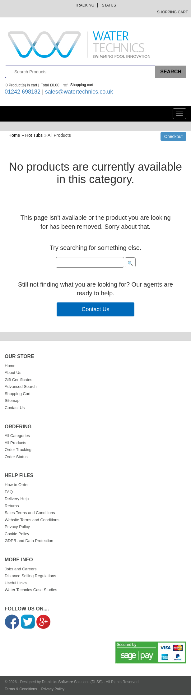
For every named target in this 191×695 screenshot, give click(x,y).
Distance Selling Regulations (30, 575)
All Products (15, 442)
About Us (13, 372)
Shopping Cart (172, 12)
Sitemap (12, 400)
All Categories (17, 435)
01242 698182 (22, 92)
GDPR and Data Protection (29, 540)
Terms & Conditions (21, 689)
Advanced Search (21, 386)
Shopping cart (81, 85)
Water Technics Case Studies (31, 589)
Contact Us (95, 309)
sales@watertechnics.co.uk (79, 92)
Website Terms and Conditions (32, 520)
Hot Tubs (34, 135)
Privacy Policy (17, 526)
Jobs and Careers (21, 569)
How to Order (17, 484)
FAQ (9, 492)
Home (14, 135)
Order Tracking (18, 449)
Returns (12, 506)
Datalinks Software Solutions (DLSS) (72, 682)
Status (109, 5)
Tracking (84, 5)
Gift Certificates (18, 379)
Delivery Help (17, 498)
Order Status (16, 456)
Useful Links (16, 583)
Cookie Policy (17, 534)
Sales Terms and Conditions (30, 512)
